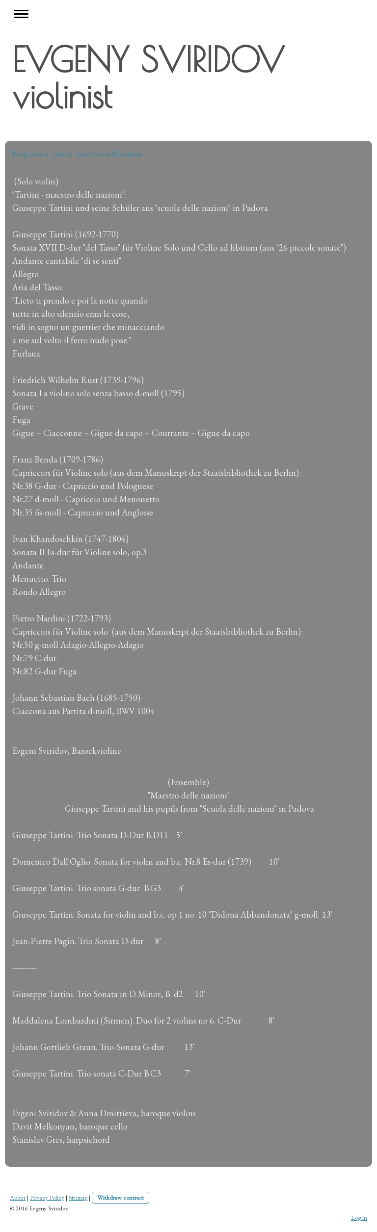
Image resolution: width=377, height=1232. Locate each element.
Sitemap (78, 1197)
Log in (359, 1217)
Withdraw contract (120, 1197)
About (18, 1197)
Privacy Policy (47, 1197)
